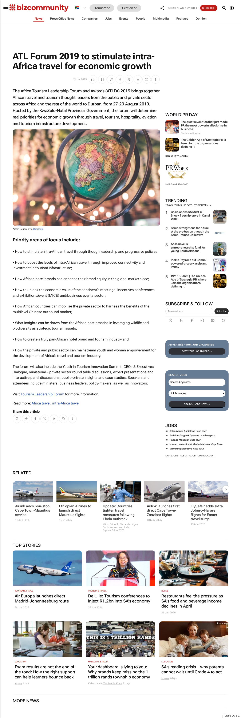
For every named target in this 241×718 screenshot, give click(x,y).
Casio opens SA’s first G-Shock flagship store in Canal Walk (190, 215)
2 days (169, 205)
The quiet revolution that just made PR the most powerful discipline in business (204, 125)
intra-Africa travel (65, 403)
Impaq (18, 683)
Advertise (191, 8)
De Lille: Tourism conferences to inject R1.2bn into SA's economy (119, 598)
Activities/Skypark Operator (184, 435)
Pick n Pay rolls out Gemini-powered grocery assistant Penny (189, 263)
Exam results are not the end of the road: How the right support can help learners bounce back (45, 671)
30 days (187, 205)
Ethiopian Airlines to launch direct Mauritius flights (75, 510)
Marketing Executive (181, 448)
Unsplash (38, 229)
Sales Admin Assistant (182, 431)
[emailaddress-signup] (189, 311)
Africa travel (41, 403)
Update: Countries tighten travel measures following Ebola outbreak (118, 512)
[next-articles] (226, 489)
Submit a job (188, 455)
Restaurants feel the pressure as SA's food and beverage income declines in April (192, 601)
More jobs (171, 455)
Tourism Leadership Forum (42, 394)
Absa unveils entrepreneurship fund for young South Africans (188, 247)
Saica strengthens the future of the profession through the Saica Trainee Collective (190, 231)
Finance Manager (179, 440)
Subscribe (208, 8)
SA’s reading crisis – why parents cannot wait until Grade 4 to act (192, 669)
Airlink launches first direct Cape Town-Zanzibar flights (163, 510)
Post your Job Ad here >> (197, 351)
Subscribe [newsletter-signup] (221, 311)
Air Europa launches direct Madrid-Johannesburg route (42, 598)
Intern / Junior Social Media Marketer (190, 444)
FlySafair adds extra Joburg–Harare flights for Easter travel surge (207, 512)
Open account (206, 455)
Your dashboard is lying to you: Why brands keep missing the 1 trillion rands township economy (119, 671)
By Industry (203, 205)
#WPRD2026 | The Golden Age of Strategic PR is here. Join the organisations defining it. (189, 281)
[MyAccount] (232, 8)
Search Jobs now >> (197, 404)
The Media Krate (112, 683)
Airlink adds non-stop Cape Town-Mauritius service (32, 510)
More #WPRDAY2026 (176, 184)
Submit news (175, 8)
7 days (178, 205)
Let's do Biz (232, 715)
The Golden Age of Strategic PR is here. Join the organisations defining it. (203, 143)
